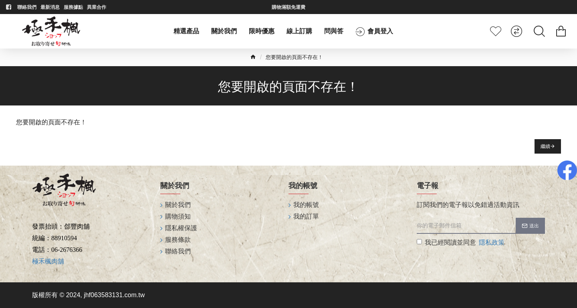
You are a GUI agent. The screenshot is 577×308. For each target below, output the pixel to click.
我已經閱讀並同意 (461, 242)
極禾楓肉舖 (48, 261)
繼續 (545, 146)
